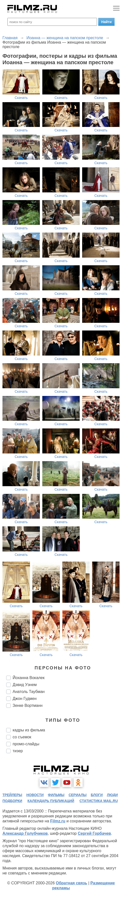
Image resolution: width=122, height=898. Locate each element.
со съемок (22, 737)
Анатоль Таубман (29, 691)
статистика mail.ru (98, 801)
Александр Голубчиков (25, 833)
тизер (18, 751)
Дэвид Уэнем (25, 685)
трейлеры (12, 795)
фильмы (56, 795)
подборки (12, 801)
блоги (97, 795)
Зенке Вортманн (28, 705)
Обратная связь (71, 883)
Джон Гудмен (25, 698)
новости (35, 795)
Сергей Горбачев (94, 833)
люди (112, 795)
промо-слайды (26, 744)
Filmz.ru (57, 821)
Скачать (21, 98)
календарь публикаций (50, 801)
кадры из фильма (29, 730)
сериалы (78, 795)
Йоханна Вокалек (29, 678)
